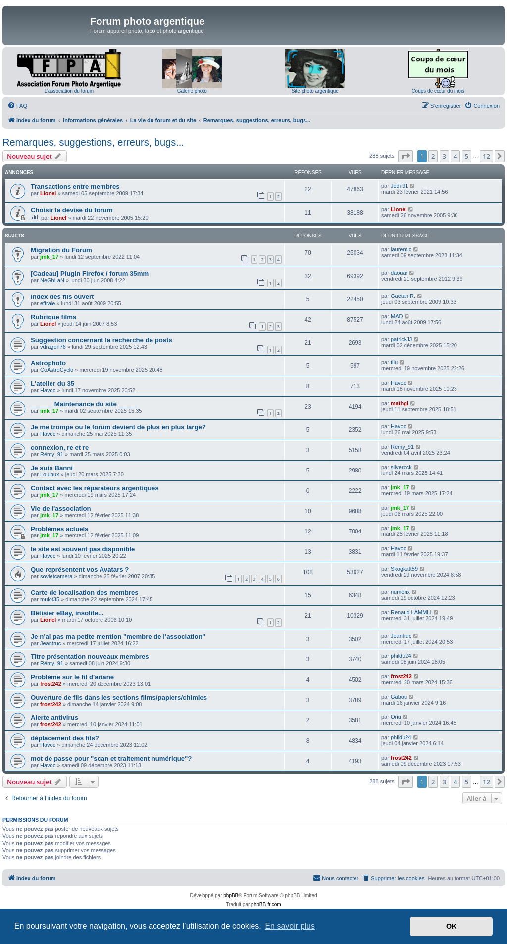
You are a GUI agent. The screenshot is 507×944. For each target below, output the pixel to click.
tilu (394, 362)
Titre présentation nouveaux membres (90, 656)
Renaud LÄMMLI (411, 612)
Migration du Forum (61, 250)
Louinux (49, 474)
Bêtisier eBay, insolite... (67, 613)
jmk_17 (49, 257)
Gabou (399, 697)
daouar (399, 273)
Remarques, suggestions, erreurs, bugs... (93, 142)
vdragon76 (53, 347)
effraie (47, 303)
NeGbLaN (52, 280)
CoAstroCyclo (56, 370)
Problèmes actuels (60, 528)
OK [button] (451, 926)
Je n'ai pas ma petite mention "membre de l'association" (118, 636)
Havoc (47, 390)
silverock (401, 467)
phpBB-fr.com (266, 904)
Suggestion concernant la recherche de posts (101, 340)
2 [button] (433, 156)
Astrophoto (48, 363)
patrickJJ (401, 339)
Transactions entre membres (75, 186)
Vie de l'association (61, 508)
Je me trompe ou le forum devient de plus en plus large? (118, 427)
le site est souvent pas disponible (83, 549)
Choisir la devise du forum (72, 210)
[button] (405, 156)
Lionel (48, 193)
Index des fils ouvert (62, 296)
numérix (400, 592)
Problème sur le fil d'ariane (72, 677)
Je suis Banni (52, 468)
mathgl (399, 403)
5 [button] (466, 156)
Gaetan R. (403, 296)
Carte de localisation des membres (85, 592)
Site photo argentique (315, 91)
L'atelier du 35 (52, 383)
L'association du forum (69, 91)
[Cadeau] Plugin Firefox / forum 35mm (90, 273)
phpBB (230, 895)
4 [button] (455, 156)
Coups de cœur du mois (437, 91)
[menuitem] (17, 106)
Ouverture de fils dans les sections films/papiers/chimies (119, 697)
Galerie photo (192, 91)
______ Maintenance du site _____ (84, 404)
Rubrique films (53, 317)
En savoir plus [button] (290, 926)
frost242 (50, 684)
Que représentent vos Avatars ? (80, 569)
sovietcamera (56, 576)
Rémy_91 (51, 454)
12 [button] (486, 156)
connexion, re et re (60, 447)
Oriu (396, 717)
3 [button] (444, 156)
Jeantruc (50, 643)
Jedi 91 (399, 186)
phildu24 (401, 656)
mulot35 (49, 599)
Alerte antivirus (54, 717)
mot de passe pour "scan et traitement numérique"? (111, 758)
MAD (397, 316)
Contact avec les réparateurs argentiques (95, 488)
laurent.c (401, 249)
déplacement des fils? (65, 738)
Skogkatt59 (404, 569)
